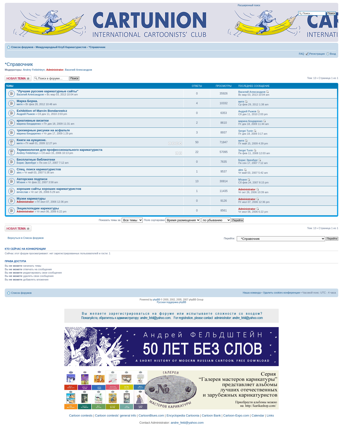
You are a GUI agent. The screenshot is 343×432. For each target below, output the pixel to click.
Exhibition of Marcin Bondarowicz (42, 111)
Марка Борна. (27, 101)
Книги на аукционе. (31, 140)
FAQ (301, 53)
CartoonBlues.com (151, 415)
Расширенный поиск (249, 5)
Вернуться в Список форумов (26, 237)
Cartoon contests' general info (115, 415)
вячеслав (22, 192)
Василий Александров (78, 69)
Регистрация (317, 53)
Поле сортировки (172, 220)
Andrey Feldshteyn (34, 69)
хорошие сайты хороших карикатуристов (49, 189)
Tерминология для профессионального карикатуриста (59, 150)
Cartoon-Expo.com (236, 415)
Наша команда (252, 292)
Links (270, 415)
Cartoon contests (80, 415)
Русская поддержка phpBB (171, 302)
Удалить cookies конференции (281, 292)
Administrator (54, 69)
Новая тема (18, 78)
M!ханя (21, 182)
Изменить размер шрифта (332, 46)
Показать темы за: (121, 220)
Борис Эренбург (26, 162)
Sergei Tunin (245, 130)
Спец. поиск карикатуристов (39, 169)
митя (20, 104)
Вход (333, 53)
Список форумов (22, 47)
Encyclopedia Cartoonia (182, 415)
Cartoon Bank (211, 415)
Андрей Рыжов (26, 114)
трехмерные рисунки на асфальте (43, 130)
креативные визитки (33, 120)
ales (19, 172)
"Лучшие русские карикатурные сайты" (47, 91)
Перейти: (229, 238)
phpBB (156, 299)
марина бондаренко (29, 123)
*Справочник (97, 47)
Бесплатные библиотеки (36, 159)
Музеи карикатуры (31, 198)
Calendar (258, 415)
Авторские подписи (32, 179)
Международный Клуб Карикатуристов (61, 47)
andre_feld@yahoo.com (187, 422)
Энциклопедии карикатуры (38, 208)
